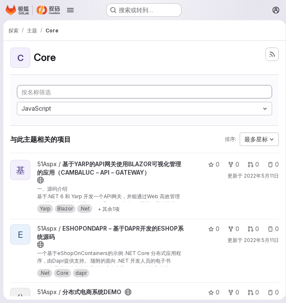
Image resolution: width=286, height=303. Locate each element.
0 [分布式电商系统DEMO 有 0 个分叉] (230, 292)
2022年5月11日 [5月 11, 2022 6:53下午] (258, 176)
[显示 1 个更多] (108, 209)
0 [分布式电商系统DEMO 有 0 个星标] (211, 292)
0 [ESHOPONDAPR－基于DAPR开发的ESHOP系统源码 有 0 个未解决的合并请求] (250, 228)
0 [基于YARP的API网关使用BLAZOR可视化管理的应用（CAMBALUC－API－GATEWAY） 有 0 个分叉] (230, 164)
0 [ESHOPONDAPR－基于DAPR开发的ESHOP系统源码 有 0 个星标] (211, 228)
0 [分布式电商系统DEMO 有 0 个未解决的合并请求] (250, 292)
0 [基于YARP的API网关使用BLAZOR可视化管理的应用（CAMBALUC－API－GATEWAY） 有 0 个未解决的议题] (270, 164)
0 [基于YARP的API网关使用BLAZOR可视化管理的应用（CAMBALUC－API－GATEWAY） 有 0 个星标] (211, 164)
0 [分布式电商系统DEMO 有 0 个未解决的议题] (270, 292)
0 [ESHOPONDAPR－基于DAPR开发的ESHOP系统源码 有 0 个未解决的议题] (270, 228)
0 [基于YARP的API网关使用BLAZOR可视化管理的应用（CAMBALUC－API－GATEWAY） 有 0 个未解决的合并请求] (250, 164)
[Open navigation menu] (70, 10)
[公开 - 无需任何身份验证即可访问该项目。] (40, 180)
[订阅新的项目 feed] (269, 54)
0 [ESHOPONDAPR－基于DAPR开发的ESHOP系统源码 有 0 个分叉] (230, 228)
